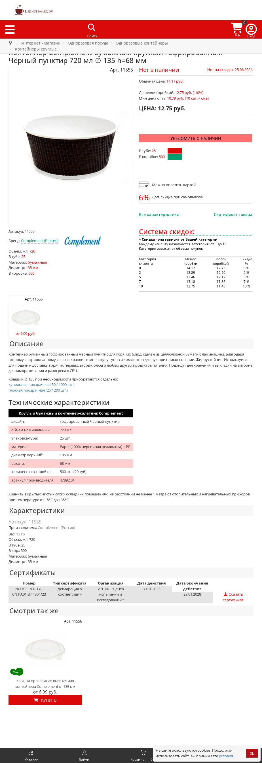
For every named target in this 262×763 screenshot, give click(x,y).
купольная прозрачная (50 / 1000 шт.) (42, 384)
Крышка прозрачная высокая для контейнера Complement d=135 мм (45, 683)
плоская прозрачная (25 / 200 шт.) (38, 390)
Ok (252, 753)
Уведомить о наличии (195, 138)
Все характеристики (159, 214)
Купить (45, 700)
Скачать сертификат (233, 597)
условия (226, 755)
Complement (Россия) (39, 240)
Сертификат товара (233, 214)
